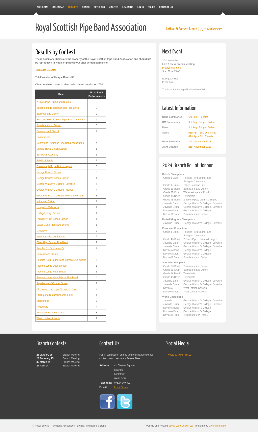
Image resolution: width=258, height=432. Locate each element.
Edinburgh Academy (47, 154)
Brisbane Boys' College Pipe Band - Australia (60, 119)
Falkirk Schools (44, 160)
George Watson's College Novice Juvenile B (60, 195)
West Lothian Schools (48, 318)
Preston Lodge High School (51, 271)
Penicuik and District (47, 254)
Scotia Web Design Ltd (181, 425)
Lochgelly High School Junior (52, 219)
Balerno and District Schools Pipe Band (57, 107)
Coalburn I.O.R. (44, 137)
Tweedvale (42, 306)
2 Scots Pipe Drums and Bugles (53, 102)
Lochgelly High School (48, 213)
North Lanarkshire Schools (50, 236)
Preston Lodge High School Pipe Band (57, 277)
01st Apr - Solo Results (200, 136)
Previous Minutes (171, 67)
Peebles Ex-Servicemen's (50, 248)
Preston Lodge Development (51, 265)
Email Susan (121, 387)
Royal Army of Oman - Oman (52, 283)
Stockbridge (42, 300)
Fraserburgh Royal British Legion (54, 166)
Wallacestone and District (50, 312)
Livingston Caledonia (47, 207)
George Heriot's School (48, 172)
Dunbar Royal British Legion (51, 148)
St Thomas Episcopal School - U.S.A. (56, 289)
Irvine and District (45, 201)
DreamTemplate (217, 425)
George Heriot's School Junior (52, 178)
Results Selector (46, 70)
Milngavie (41, 230)
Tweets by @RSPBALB (178, 354)
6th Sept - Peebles (198, 117)
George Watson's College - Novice (54, 189)
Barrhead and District (47, 113)
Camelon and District (47, 131)
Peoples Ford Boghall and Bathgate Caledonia (61, 260)
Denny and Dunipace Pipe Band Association (60, 143)
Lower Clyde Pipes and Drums (52, 224)
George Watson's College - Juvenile (55, 184)
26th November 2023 (199, 141)
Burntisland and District (48, 125)
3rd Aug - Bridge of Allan (201, 122)
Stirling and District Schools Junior (54, 295)
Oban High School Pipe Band (52, 242)
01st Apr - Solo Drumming (202, 132)
